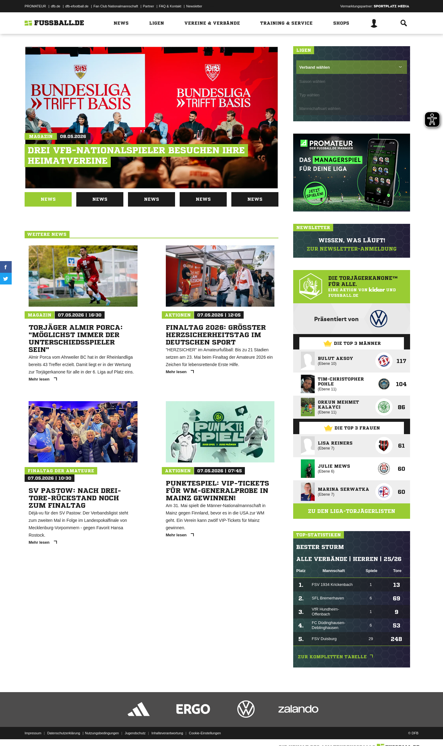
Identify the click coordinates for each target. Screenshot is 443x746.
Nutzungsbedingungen (102, 731)
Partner (148, 6)
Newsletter (194, 6)
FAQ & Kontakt (170, 6)
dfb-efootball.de (77, 6)
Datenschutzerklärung (63, 731)
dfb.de (55, 6)
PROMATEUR (35, 6)
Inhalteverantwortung (167, 731)
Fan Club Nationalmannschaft (116, 6)
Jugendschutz (135, 731)
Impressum (33, 731)
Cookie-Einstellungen (205, 731)
